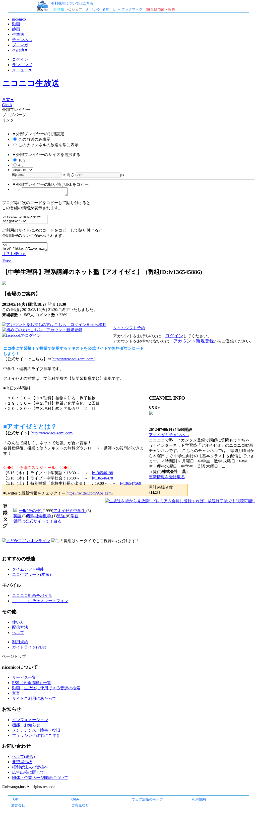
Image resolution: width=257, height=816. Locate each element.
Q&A (75, 799)
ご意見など (80, 805)
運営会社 (18, 805)
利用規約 (199, 799)
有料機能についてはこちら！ (74, 3)
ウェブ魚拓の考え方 (147, 799)
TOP (14, 799)
